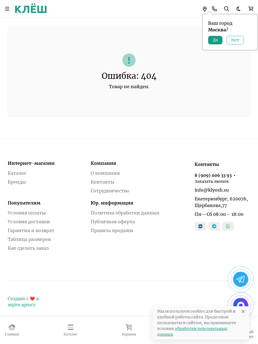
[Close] (243, 311)
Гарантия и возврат (31, 230)
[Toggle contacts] (214, 8)
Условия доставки (29, 221)
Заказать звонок (212, 181)
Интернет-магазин (31, 163)
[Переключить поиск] (227, 8)
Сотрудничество (110, 191)
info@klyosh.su (212, 190)
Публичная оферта (113, 221)
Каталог (17, 173)
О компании (105, 173)
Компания (103, 163)
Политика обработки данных (125, 213)
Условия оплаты (27, 213)
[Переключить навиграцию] (7, 8)
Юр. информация (112, 203)
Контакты (102, 182)
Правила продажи (112, 230)
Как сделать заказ (28, 248)
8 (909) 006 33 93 (213, 175)
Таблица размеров (29, 239)
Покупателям (24, 203)
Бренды (17, 182)
